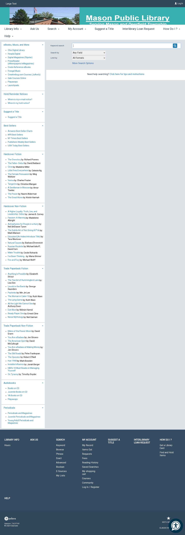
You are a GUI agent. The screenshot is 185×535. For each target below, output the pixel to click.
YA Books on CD (15, 395)
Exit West (12, 310)
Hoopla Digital (14, 54)
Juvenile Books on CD (17, 392)
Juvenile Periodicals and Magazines (24, 417)
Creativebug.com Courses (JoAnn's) (24, 74)
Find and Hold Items (167, 454)
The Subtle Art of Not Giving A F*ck (23, 230)
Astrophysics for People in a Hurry (23, 224)
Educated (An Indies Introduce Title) (24, 236)
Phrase (59, 454)
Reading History (90, 462)
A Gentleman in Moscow (19, 188)
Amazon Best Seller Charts (20, 131)
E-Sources (61, 471)
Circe (10, 167)
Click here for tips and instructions (127, 74)
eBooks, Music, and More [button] (16, 44)
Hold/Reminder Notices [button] (16, 94)
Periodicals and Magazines (20, 413)
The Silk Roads (14, 353)
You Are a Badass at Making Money (24, 347)
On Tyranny (13, 374)
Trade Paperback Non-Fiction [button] (18, 325)
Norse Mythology (15, 317)
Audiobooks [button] (10, 383)
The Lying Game (15, 300)
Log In (180, 3)
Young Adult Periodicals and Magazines (20, 421)
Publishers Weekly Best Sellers (22, 142)
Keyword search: (58, 46)
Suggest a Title (104, 35)
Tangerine (12, 184)
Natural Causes (15, 243)
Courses (86, 478)
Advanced (61, 462)
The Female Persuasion (18, 174)
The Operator (14, 357)
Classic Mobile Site (168, 528)
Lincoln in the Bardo (17, 286)
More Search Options (83, 63)
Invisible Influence (16, 364)
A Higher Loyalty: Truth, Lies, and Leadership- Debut (22, 212)
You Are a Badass (16, 337)
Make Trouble (14, 253)
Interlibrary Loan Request (138, 35)
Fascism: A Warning (17, 218)
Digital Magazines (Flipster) (20, 57)
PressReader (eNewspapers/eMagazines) (21, 62)
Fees (84, 458)
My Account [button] (77, 35)
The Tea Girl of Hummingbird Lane (23, 280)
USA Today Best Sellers (18, 145)
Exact (59, 458)
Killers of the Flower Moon (19, 331)
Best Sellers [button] (10, 125)
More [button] (169, 36)
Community (87, 482)
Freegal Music (14, 71)
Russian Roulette (15, 246)
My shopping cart (88, 472)
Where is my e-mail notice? (20, 99)
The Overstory (14, 159)
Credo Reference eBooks (19, 67)
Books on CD (13, 388)
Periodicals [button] (9, 407)
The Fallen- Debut (16, 163)
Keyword (60, 445)
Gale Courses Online (17, 78)
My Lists (60, 475)
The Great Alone (15, 197)
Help (7, 498)
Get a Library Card (166, 447)
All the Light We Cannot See (20, 303)
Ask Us (34, 35)
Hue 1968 (12, 361)
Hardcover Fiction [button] (12, 154)
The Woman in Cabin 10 (18, 296)
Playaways (13, 82)
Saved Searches (90, 467)
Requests (87, 454)
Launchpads (13, 85)
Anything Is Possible (17, 274)
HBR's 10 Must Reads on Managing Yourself (23, 369)
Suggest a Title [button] (11, 111)
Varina (11, 180)
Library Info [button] (13, 35)
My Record (87, 445)
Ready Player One (16, 313)
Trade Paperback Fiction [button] (16, 268)
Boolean (60, 467)
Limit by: (54, 58)
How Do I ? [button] (166, 439)
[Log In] (176, 3)
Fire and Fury (13, 260)
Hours (7, 445)
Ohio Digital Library (16, 50)
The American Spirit (17, 341)
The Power (13, 194)
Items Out (87, 449)
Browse (60, 449)
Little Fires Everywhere (18, 170)
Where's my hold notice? (19, 103)
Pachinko (12, 293)
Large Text (11, 3)
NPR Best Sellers (15, 135)
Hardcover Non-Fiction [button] (15, 206)
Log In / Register (90, 487)
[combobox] (89, 53)
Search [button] (53, 35)
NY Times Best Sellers (18, 138)
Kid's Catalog (168, 520)
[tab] (23, 44)
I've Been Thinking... (17, 256)
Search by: (55, 53)
